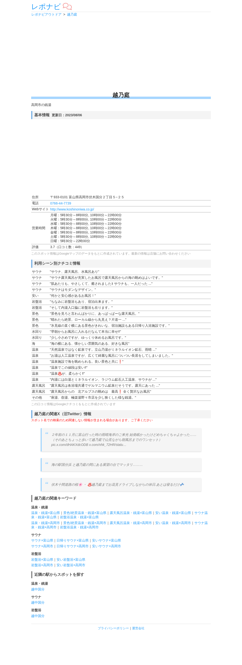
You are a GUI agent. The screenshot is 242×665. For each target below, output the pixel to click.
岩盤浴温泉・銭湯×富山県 (79, 517)
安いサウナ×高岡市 (106, 546)
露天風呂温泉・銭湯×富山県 (131, 513)
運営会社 (138, 628)
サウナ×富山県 (42, 540)
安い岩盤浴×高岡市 (71, 565)
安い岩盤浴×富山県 (71, 559)
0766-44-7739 (60, 203)
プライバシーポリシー (113, 628)
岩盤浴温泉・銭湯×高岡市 (79, 527)
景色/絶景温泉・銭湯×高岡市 (84, 523)
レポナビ (46, 7)
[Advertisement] (121, 54)
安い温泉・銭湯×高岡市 (173, 523)
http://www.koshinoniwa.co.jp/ (72, 209)
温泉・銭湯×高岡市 (45, 523)
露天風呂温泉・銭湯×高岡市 (131, 523)
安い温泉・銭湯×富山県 (173, 513)
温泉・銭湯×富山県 (45, 513)
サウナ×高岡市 (42, 546)
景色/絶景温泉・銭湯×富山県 (84, 513)
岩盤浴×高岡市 (42, 565)
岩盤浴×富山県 (42, 559)
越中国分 (38, 589)
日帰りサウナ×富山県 (73, 540)
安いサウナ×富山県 (106, 540)
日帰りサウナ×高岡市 (73, 546)
